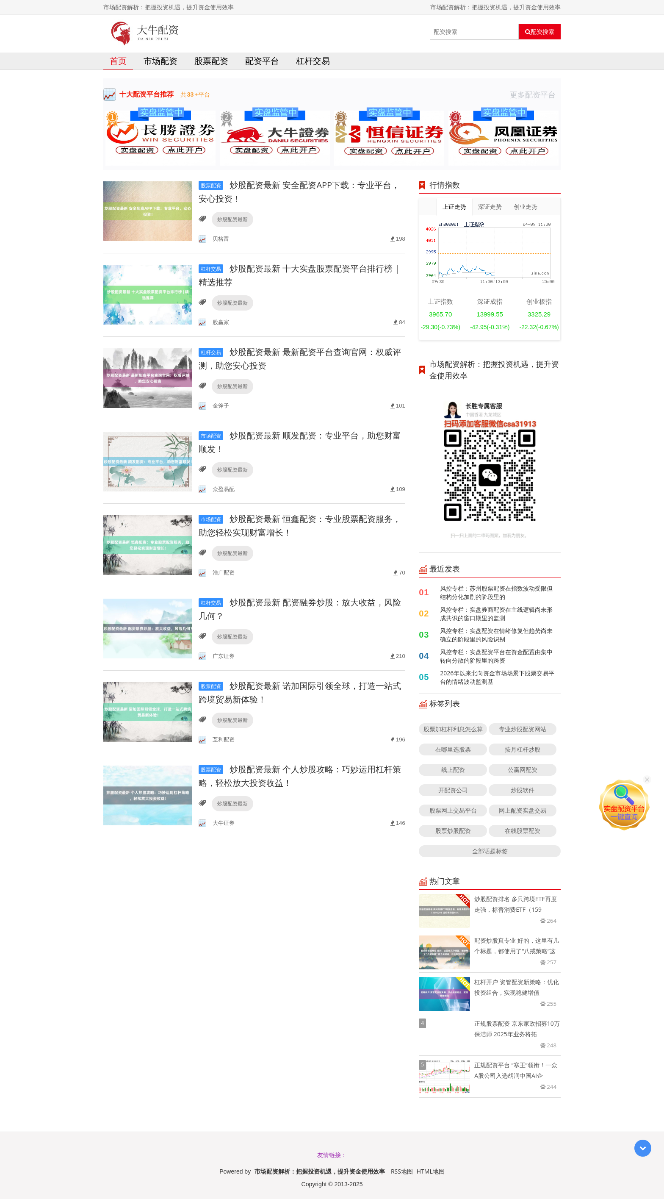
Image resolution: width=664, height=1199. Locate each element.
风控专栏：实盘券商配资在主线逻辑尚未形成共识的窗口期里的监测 (496, 613)
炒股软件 (522, 790)
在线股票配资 (522, 831)
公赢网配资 (522, 770)
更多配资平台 (535, 94)
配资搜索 (539, 31)
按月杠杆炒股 (522, 749)
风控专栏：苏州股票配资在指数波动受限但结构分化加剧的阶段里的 (496, 592)
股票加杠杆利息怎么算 (453, 729)
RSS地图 (402, 1171)
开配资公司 (453, 790)
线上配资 (453, 770)
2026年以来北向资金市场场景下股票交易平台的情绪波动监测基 (497, 677)
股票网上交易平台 (453, 810)
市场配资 (160, 61)
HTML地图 (431, 1171)
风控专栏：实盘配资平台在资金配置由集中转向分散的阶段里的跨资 (496, 656)
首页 (118, 61)
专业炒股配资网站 (522, 729)
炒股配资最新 (232, 219)
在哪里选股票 (453, 749)
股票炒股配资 (453, 831)
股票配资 (211, 61)
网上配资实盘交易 (522, 810)
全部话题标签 (490, 851)
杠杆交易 (313, 61)
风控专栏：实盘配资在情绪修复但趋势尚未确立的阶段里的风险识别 (496, 635)
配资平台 (262, 61)
